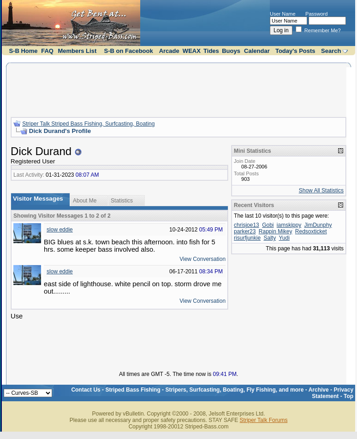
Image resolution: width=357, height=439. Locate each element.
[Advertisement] (178, 89)
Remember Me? (318, 30)
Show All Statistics (321, 190)
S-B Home (23, 50)
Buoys (231, 50)
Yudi (284, 238)
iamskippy (289, 225)
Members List (77, 50)
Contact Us (85, 390)
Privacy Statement (332, 393)
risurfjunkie (247, 238)
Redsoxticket (311, 231)
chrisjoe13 (246, 225)
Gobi (268, 225)
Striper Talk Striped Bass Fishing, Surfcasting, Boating (88, 124)
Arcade (169, 50)
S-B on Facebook (128, 50)
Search (331, 50)
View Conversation (202, 259)
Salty (269, 238)
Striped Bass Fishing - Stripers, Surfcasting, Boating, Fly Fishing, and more (204, 390)
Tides (211, 50)
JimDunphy (318, 225)
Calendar (257, 50)
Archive (319, 390)
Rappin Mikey (275, 231)
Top (348, 396)
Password (316, 14)
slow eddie (60, 229)
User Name (283, 14)
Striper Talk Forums (264, 420)
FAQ (47, 50)
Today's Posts (295, 50)
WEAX (192, 50)
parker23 (245, 231)
